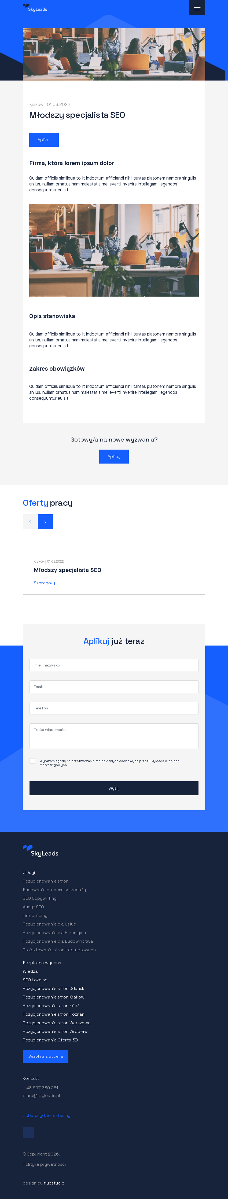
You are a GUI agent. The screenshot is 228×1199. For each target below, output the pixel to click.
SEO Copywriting (40, 898)
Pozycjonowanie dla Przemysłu (54, 932)
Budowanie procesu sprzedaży (54, 889)
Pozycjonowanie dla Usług (49, 924)
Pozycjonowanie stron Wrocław (55, 1031)
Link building (35, 915)
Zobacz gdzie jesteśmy (46, 1115)
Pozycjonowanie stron (45, 881)
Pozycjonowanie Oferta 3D (50, 1040)
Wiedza (30, 971)
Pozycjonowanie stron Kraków (53, 997)
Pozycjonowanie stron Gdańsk (53, 988)
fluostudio (54, 1183)
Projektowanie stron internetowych (59, 950)
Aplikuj (44, 140)
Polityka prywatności (44, 1164)
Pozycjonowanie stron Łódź (51, 1005)
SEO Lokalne (35, 980)
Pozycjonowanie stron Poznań (53, 1014)
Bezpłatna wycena (42, 962)
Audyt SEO (33, 907)
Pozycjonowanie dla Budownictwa (58, 941)
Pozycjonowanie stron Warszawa (57, 1023)
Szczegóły (44, 583)
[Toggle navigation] (197, 7)
